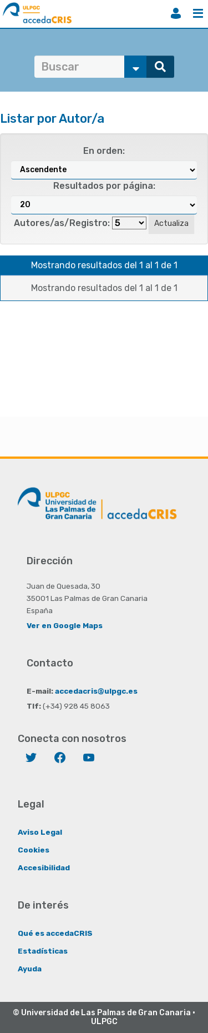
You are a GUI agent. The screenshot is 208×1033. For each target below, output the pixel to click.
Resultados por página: (104, 185)
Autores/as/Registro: (62, 223)
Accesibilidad (44, 867)
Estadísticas (43, 950)
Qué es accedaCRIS (55, 933)
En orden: (104, 151)
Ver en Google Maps (65, 625)
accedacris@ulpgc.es (96, 690)
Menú (198, 13)
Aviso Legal (40, 832)
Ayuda (30, 968)
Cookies (33, 849)
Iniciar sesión (175, 13)
